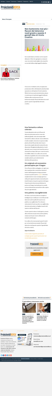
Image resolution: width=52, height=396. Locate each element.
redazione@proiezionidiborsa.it (42, 336)
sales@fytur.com (38, 341)
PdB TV (31, 1)
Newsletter (25, 1)
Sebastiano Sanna (30, 24)
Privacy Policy (33, 358)
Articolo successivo (44, 297)
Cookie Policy (40, 358)
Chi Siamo (3, 1)
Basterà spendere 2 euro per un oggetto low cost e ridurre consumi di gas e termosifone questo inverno (28, 319)
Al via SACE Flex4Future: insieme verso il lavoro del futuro (10, 79)
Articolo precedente (30, 297)
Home (23, 22)
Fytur (20, 360)
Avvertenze (13, 1)
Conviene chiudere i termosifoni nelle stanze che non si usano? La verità (42, 318)
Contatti (8, 1)
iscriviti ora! (36, 254)
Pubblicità (20, 1)
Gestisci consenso (25, 358)
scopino (40, 174)
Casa (26, 22)
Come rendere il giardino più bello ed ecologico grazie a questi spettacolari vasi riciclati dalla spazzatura (35, 236)
